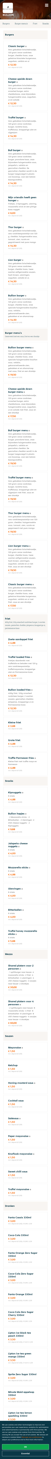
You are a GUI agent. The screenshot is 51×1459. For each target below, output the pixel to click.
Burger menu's (21, 23)
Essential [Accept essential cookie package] (25, 1453)
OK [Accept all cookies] (25, 1447)
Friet (35, 23)
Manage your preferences (32, 1437)
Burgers (6, 23)
